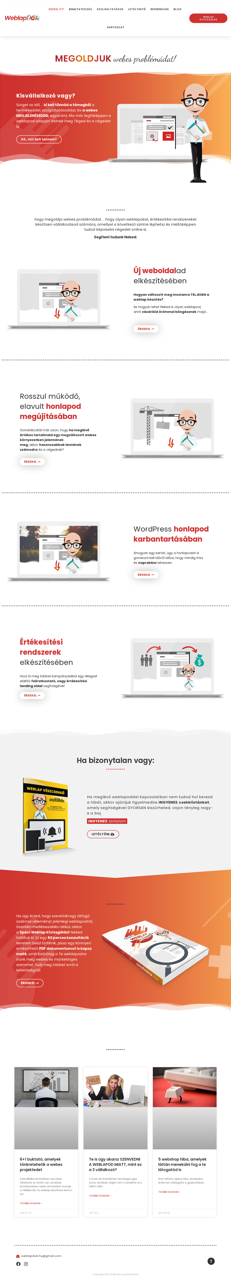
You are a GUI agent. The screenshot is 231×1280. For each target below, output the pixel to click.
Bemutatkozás (80, 9)
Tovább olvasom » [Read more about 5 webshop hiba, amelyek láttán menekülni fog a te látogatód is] (169, 1191)
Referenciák (160, 9)
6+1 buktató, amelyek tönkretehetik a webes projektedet (41, 1165)
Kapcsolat (115, 27)
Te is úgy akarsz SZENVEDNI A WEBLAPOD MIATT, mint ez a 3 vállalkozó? (115, 1165)
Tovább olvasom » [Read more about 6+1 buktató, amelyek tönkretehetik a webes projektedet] (31, 1203)
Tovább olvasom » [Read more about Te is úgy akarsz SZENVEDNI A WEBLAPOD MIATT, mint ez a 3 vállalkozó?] (100, 1195)
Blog (178, 9)
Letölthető (137, 9)
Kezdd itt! (56, 9)
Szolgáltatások (110, 9)
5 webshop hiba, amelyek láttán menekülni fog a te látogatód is (182, 1165)
